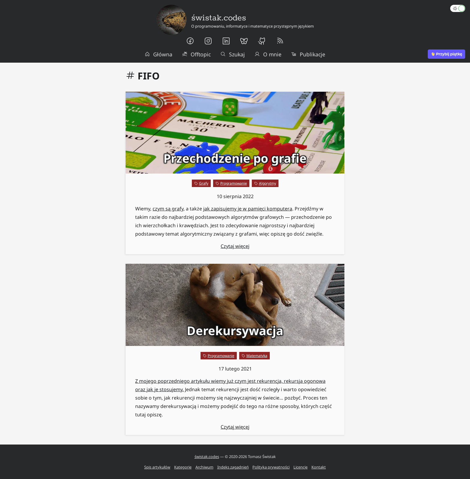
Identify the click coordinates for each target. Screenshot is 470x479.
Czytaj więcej (235, 246)
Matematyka (256, 355)
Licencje (300, 467)
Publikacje (308, 54)
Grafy (203, 183)
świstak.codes (207, 456)
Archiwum (204, 467)
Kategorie (183, 467)
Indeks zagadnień (233, 467)
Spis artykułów (157, 467)
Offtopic (196, 54)
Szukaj (232, 54)
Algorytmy (267, 183)
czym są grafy (168, 208)
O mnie (267, 54)
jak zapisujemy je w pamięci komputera (247, 208)
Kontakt (318, 467)
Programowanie (233, 183)
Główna (158, 54)
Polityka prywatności (271, 467)
